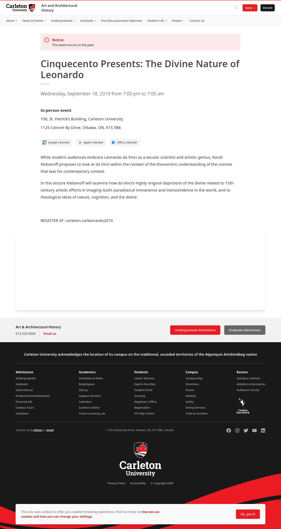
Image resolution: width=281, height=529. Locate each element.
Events (190, 390)
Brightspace (86, 384)
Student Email (143, 390)
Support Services (90, 396)
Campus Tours (25, 407)
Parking (191, 396)
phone (38, 430)
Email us (50, 333)
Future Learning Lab (92, 413)
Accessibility (138, 483)
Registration (142, 407)
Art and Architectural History (59, 8)
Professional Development (33, 396)
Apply (248, 8)
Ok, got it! (248, 514)
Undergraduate (26, 378)
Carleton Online (89, 407)
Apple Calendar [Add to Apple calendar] (90, 142)
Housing (139, 396)
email (50, 430)
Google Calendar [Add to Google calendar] (56, 142)
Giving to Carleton (248, 378)
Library (83, 390)
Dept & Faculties (145, 384)
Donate (267, 8)
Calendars (85, 402)
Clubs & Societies (197, 413)
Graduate (22, 384)
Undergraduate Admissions (195, 330)
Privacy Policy (116, 483)
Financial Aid (24, 402)
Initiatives (22, 413)
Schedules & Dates (91, 378)
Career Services (144, 378)
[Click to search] (237, 7)
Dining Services (195, 407)
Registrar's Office (145, 402)
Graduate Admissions (245, 330)
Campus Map (194, 378)
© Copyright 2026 (161, 483)
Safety (190, 402)
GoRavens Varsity (248, 390)
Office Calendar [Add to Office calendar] (124, 142)
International (24, 390)
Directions (192, 384)
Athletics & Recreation (251, 384)
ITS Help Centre (144, 413)
